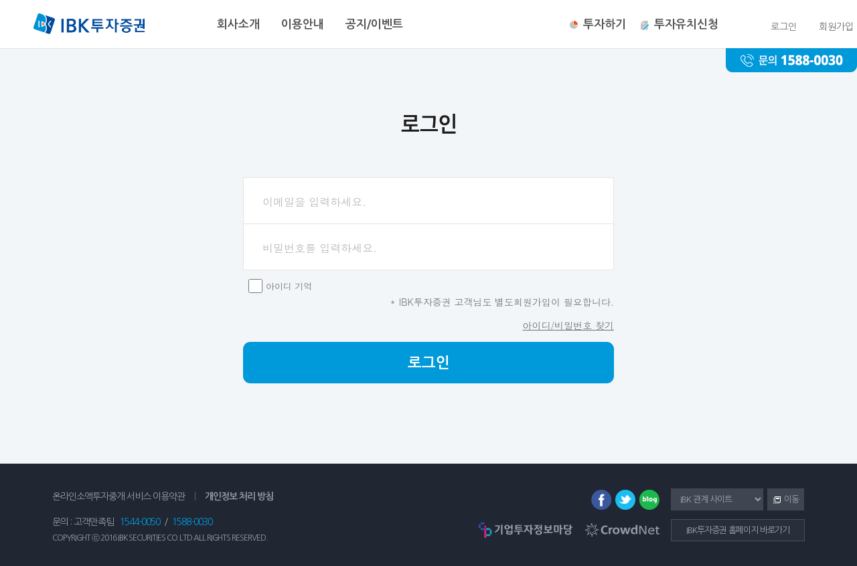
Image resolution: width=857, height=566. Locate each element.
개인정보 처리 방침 (239, 496)
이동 (783, 500)
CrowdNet (622, 530)
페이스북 (601, 500)
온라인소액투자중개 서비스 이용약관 (118, 496)
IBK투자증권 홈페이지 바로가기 (737, 530)
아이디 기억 (289, 286)
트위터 (625, 500)
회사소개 (238, 24)
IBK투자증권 (89, 25)
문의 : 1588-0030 (791, 60)
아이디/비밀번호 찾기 (568, 325)
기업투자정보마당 (525, 530)
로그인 (429, 362)
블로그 (649, 500)
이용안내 (302, 24)
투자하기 (604, 24)
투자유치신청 (686, 24)
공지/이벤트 (374, 24)
